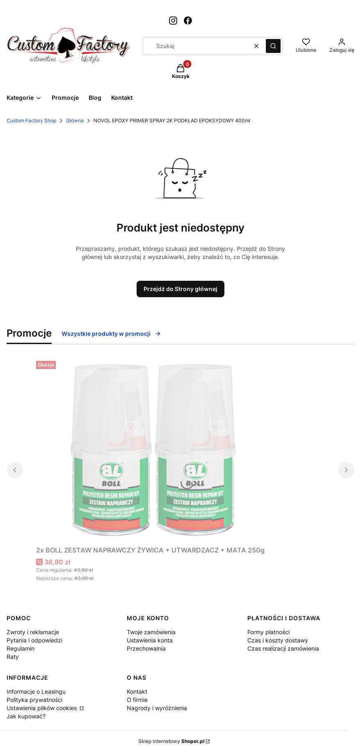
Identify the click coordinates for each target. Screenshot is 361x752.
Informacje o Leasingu (36, 691)
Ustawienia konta (150, 640)
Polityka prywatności (34, 699)
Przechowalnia (146, 648)
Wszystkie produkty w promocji (111, 333)
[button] (273, 46)
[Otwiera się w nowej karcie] (173, 20)
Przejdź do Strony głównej (180, 288)
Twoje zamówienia (151, 631)
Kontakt (137, 691)
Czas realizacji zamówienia (283, 648)
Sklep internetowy (171, 741)
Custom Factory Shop (31, 120)
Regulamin (20, 648)
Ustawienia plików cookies (42, 707)
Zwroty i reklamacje (33, 631)
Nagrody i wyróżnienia (157, 707)
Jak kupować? (26, 716)
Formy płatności (268, 631)
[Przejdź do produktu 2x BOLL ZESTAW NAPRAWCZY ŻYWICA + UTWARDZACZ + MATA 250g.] (150, 450)
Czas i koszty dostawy (277, 640)
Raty (13, 656)
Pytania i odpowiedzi (34, 640)
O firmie (137, 699)
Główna (75, 120)
